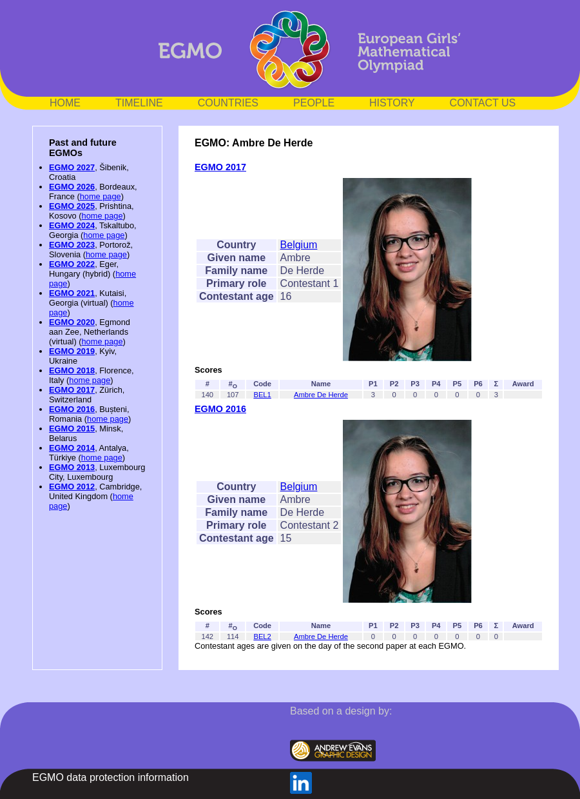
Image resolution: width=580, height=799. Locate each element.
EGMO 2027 (72, 167)
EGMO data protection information (110, 777)
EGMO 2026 (72, 187)
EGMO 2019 (72, 351)
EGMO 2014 (72, 448)
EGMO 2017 (72, 390)
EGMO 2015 (72, 428)
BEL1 (262, 395)
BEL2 (262, 636)
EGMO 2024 (72, 225)
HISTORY (392, 102)
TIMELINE (139, 102)
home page (100, 196)
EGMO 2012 (72, 486)
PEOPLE (313, 102)
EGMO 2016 (72, 409)
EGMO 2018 (72, 370)
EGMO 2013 (72, 467)
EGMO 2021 (72, 293)
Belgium (299, 244)
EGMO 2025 (72, 206)
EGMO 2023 (72, 245)
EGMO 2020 (72, 322)
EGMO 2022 (72, 264)
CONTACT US (483, 102)
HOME (65, 102)
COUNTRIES (228, 102)
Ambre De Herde (321, 395)
